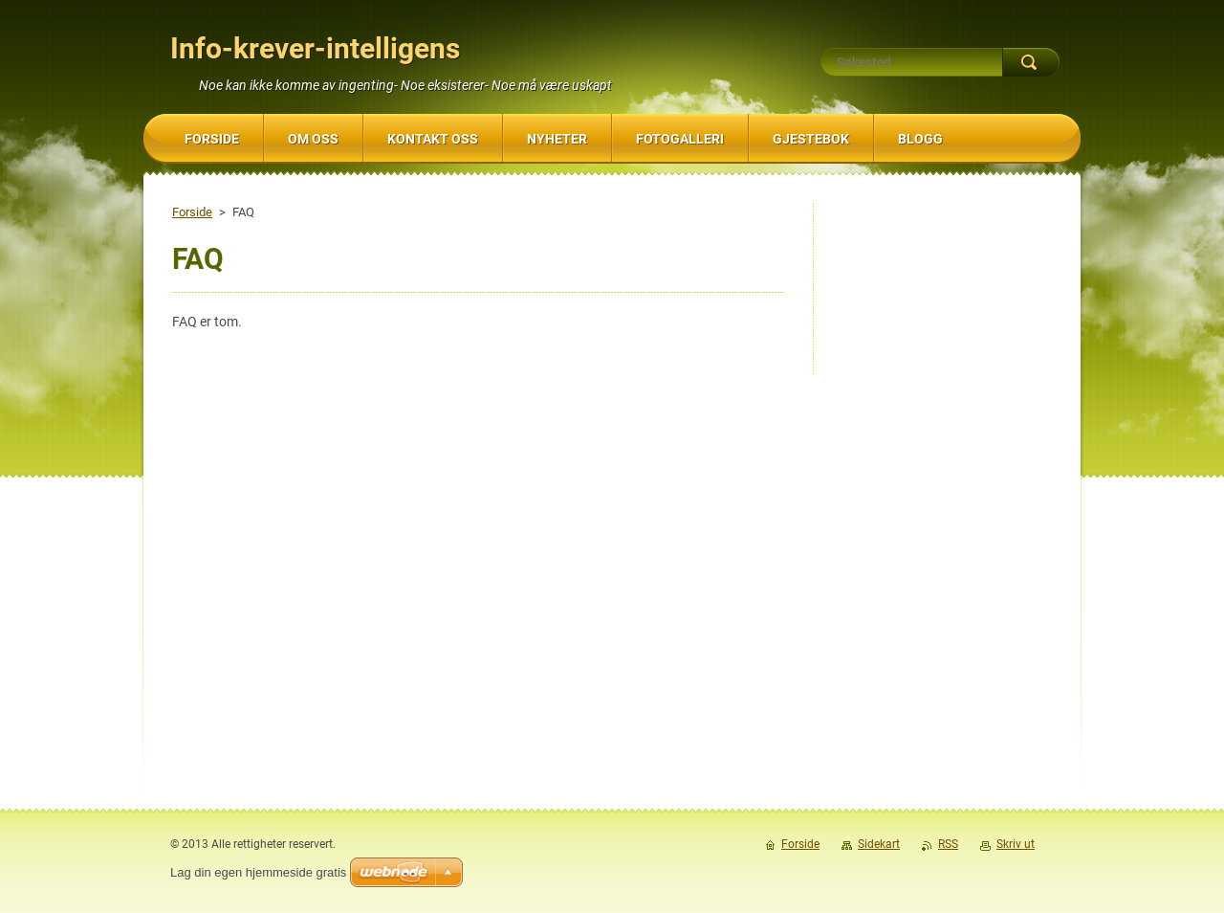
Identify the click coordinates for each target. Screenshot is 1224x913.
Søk (1031, 62)
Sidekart (879, 844)
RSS (948, 844)
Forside (192, 212)
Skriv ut (1015, 844)
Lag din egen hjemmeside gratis (258, 872)
